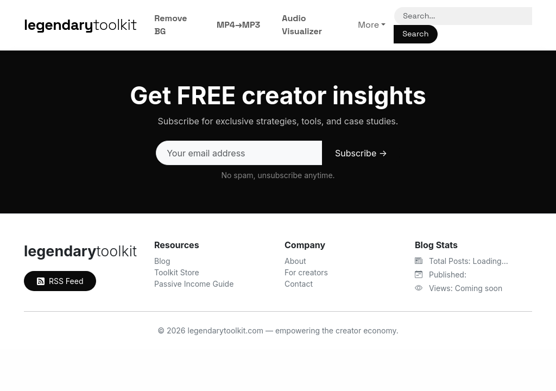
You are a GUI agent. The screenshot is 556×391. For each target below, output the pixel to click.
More (368, 24)
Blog (162, 261)
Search (415, 34)
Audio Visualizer (302, 24)
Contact (299, 283)
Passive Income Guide (193, 283)
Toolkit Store (176, 272)
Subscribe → (361, 153)
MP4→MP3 (238, 24)
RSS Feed (60, 281)
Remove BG (170, 24)
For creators (306, 272)
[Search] (463, 16)
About (295, 261)
